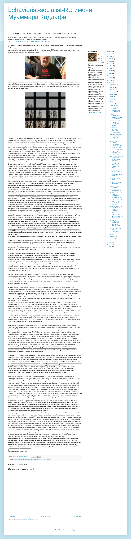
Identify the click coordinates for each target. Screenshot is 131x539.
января (112, 239)
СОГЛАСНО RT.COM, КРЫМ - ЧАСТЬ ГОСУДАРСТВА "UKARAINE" (116, 202)
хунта (40, 459)
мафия (27, 459)
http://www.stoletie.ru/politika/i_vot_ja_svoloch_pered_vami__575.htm (29, 41)
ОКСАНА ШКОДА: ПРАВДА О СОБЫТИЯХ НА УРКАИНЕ (115, 123)
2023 (110, 61)
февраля (113, 236)
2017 (110, 75)
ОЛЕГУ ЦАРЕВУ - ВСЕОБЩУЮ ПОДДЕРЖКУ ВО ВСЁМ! (115, 165)
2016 (110, 78)
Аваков (15, 459)
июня (112, 99)
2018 (110, 73)
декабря (112, 84)
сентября (113, 92)
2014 (110, 82)
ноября (112, 87)
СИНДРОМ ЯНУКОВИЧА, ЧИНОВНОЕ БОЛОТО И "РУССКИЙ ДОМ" (115, 223)
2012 (110, 244)
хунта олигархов (46, 459)
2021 (110, 66)
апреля (112, 104)
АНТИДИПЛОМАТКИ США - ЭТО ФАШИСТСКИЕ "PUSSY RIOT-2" (116, 152)
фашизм (36, 459)
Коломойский (21, 459)
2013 (110, 242)
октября (112, 89)
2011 (110, 247)
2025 (110, 56)
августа (112, 94)
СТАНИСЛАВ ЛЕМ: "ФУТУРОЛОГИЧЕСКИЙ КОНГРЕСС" (116, 216)
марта (112, 234)
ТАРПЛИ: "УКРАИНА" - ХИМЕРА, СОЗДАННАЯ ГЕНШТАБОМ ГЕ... (116, 188)
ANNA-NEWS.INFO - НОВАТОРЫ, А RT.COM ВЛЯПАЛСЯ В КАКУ (116, 209)
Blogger (73, 530)
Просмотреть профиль (94, 112)
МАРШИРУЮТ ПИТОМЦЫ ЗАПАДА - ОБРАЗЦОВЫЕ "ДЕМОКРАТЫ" (115, 109)
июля (112, 96)
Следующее (12, 516)
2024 (110, 59)
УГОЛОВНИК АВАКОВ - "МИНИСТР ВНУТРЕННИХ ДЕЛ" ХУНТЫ (116, 159)
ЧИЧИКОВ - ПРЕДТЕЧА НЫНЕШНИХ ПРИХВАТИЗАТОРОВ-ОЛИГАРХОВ (116, 144)
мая (111, 101)
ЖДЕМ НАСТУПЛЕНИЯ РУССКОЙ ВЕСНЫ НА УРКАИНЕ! (116, 116)
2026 (110, 54)
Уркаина (31, 459)
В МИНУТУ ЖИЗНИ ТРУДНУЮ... (115, 183)
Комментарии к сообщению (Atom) (28, 519)
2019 (110, 70)
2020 (110, 68)
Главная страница (45, 516)
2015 (110, 80)
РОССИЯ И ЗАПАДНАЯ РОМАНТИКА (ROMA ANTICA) (115, 130)
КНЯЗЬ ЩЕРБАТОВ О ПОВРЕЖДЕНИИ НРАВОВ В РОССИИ (116, 137)
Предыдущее (77, 516)
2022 (110, 63)
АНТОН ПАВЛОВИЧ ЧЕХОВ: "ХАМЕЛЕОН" (115, 230)
